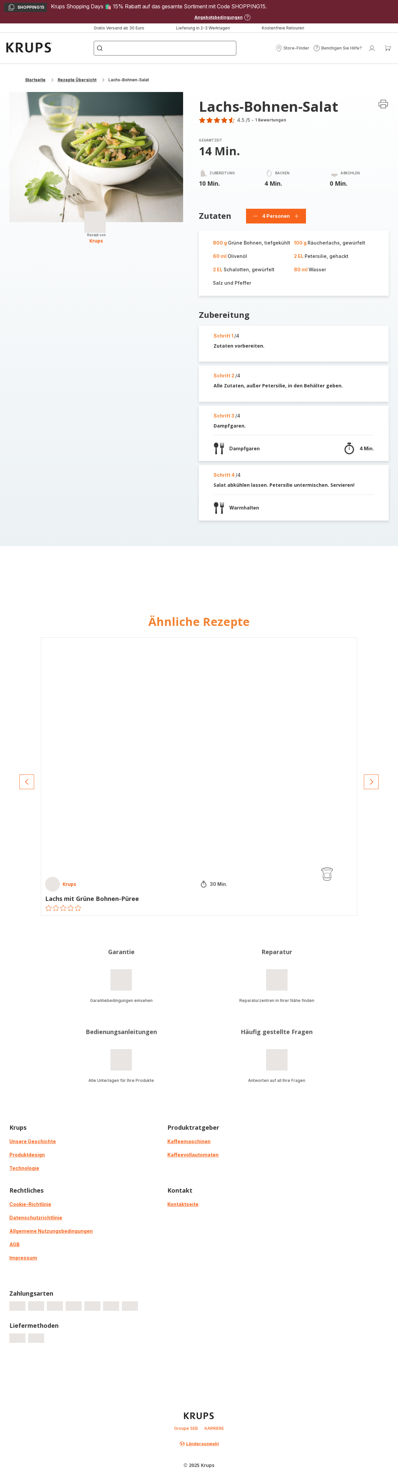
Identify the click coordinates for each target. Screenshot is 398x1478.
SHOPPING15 (26, 8)
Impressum (23, 1258)
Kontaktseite (182, 1204)
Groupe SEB (186, 1428)
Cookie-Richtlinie (30, 1204)
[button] (292, 48)
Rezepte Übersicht (77, 79)
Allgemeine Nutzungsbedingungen (51, 1231)
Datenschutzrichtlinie (35, 1217)
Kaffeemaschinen (189, 1141)
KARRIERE (214, 1428)
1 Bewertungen (270, 119)
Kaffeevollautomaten (193, 1155)
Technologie (24, 1168)
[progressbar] (95, 222)
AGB (14, 1244)
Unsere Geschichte (32, 1141)
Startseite (35, 79)
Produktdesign (27, 1155)
